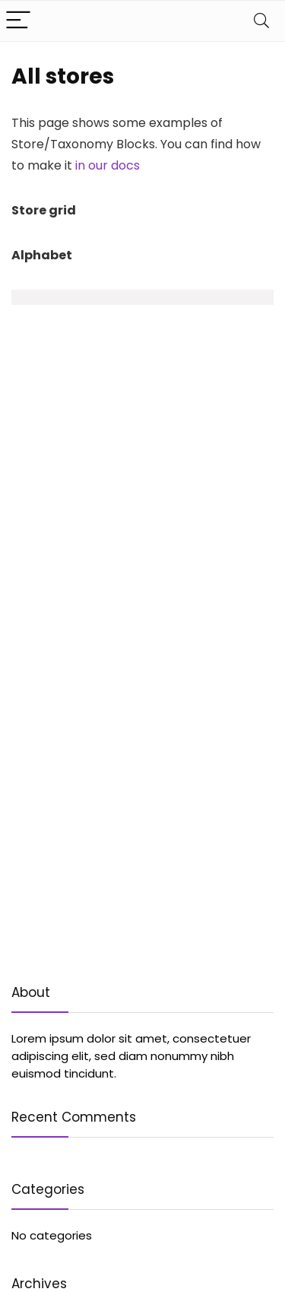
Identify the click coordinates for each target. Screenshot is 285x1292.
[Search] (261, 21)
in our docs (107, 165)
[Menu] (18, 21)
